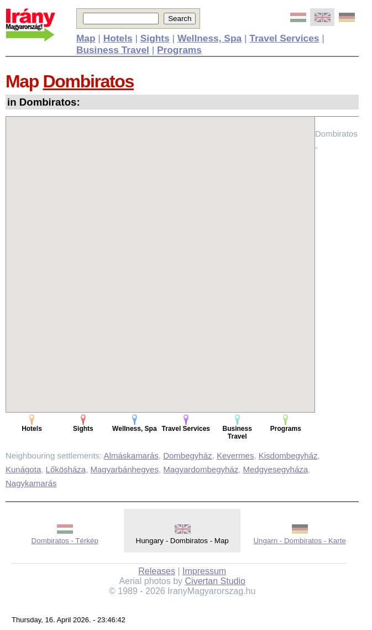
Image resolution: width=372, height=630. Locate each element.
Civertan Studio (215, 581)
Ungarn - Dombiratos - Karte (299, 541)
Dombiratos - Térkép (65, 541)
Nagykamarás (31, 483)
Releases (156, 571)
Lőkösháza (66, 469)
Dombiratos (88, 81)
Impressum (204, 571)
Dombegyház (187, 455)
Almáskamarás (131, 455)
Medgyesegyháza (275, 469)
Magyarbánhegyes (124, 469)
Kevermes (235, 455)
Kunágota (23, 469)
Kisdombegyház (288, 455)
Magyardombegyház (200, 469)
